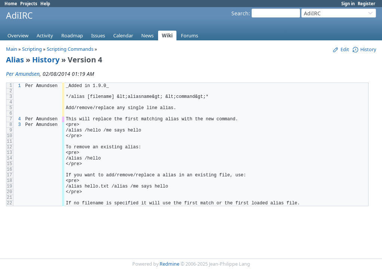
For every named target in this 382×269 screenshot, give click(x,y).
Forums (189, 35)
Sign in (348, 3)
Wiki (167, 35)
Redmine (169, 264)
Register (366, 3)
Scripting (32, 49)
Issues (98, 35)
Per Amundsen (23, 73)
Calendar (123, 35)
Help (45, 3)
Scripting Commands (70, 49)
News (147, 35)
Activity (45, 35)
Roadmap (72, 35)
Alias (15, 60)
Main (11, 49)
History (45, 60)
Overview (17, 35)
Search (240, 13)
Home (10, 3)
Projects (28, 3)
